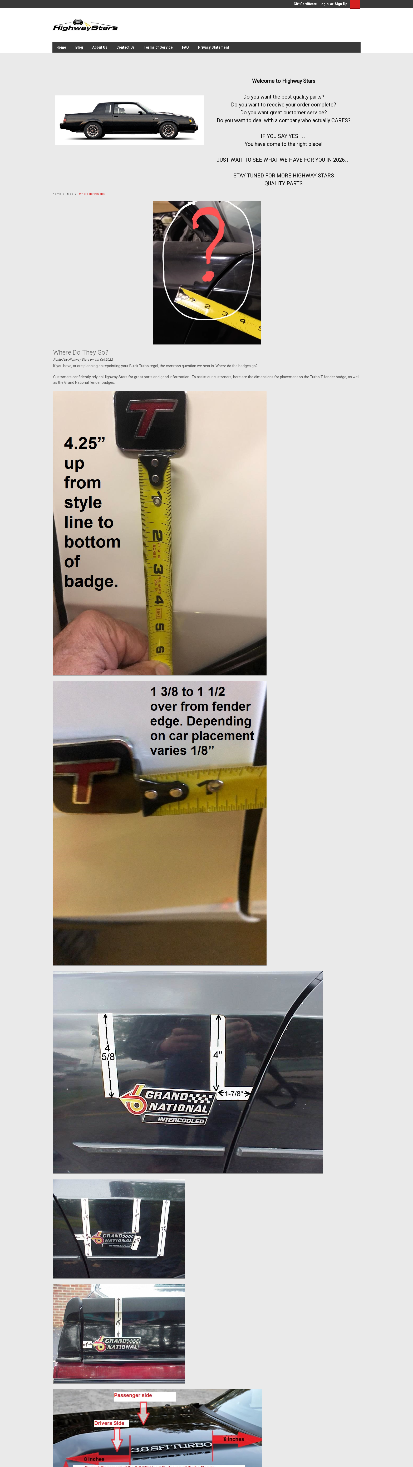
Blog (79, 47)
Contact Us (125, 47)
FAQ (185, 47)
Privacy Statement (213, 47)
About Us (99, 47)
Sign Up (341, 4)
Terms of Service (158, 47)
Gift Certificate (305, 4)
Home (61, 47)
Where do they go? (92, 194)
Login (324, 4)
